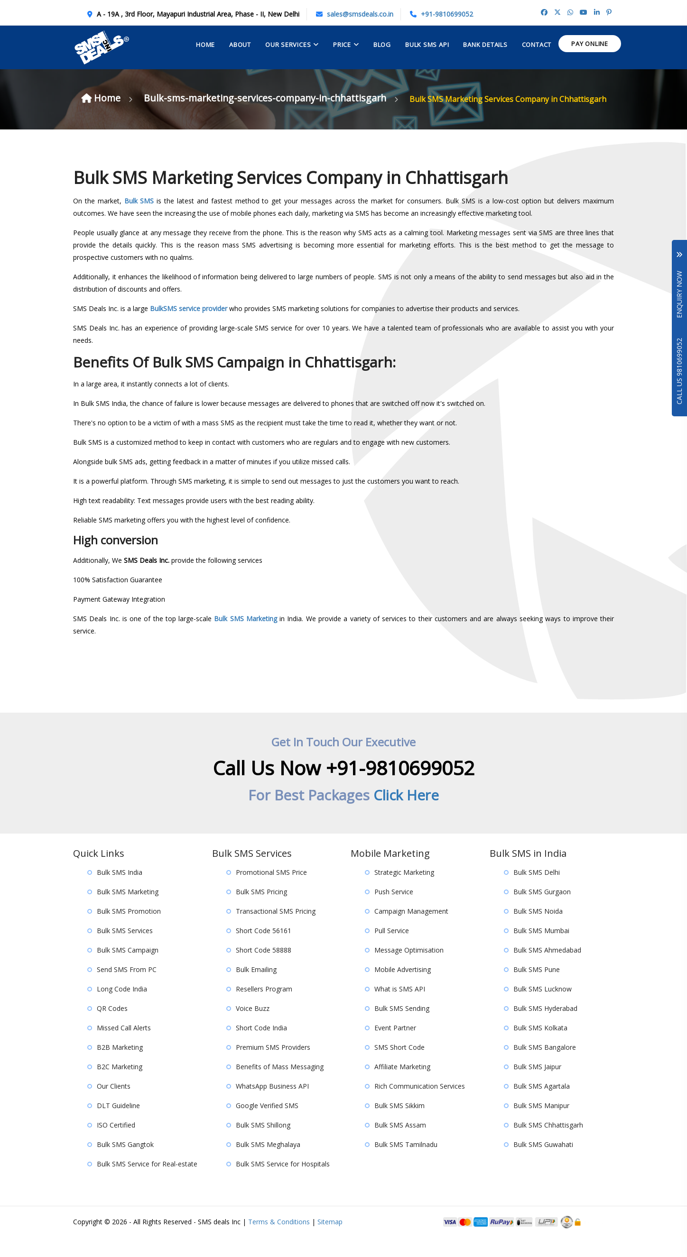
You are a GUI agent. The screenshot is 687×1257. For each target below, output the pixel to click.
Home (205, 44)
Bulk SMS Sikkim (399, 1124)
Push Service (393, 910)
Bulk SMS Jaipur (537, 1085)
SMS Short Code (399, 1066)
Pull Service (391, 949)
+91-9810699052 (447, 13)
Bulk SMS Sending (401, 1027)
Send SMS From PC (127, 988)
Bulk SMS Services (125, 949)
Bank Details (485, 44)
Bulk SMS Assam (400, 1143)
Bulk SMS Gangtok (125, 1163)
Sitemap (330, 1240)
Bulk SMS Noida (538, 930)
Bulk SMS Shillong (263, 1143)
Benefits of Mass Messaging (280, 1085)
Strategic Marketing (404, 891)
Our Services (288, 44)
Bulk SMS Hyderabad (545, 1027)
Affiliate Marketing (402, 1085)
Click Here (406, 814)
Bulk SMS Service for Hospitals (283, 1182)
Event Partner (395, 1046)
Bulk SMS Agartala (541, 1105)
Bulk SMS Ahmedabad (547, 968)
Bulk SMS (139, 219)
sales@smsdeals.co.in (360, 13)
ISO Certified (116, 1143)
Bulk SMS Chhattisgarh (548, 1143)
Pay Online (589, 43)
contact (536, 44)
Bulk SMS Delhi (536, 891)
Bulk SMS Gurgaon (542, 910)
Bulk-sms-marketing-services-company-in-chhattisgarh (369, 98)
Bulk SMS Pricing (261, 910)
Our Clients (113, 1105)
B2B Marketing (120, 1066)
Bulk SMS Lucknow (542, 1007)
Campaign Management (411, 930)
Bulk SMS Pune (536, 988)
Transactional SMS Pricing (276, 930)
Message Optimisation (409, 968)
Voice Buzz (252, 1027)
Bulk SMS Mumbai (541, 949)
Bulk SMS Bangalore (544, 1066)
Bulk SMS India (119, 891)
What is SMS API (399, 1007)
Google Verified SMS (267, 1124)
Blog (382, 44)
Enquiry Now (679, 285)
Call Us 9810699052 (679, 371)
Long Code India (122, 1007)
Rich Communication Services (419, 1105)
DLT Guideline (118, 1124)
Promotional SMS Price (271, 891)
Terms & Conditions (279, 1240)
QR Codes (112, 1027)
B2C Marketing (119, 1085)
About (240, 44)
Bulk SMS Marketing (245, 637)
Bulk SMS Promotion (129, 930)
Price (342, 44)
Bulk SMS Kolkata (540, 1046)
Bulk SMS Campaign (127, 968)
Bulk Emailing (256, 988)
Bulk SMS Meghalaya (268, 1163)
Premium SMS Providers (273, 1066)
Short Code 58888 (263, 968)
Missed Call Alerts (124, 1046)
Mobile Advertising (402, 988)
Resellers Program (264, 1007)
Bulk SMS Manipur (541, 1124)
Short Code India (261, 1046)
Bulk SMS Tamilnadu (405, 1163)
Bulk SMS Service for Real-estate (147, 1182)
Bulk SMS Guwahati (543, 1163)
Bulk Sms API (427, 44)
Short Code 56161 (263, 949)
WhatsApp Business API (272, 1105)
